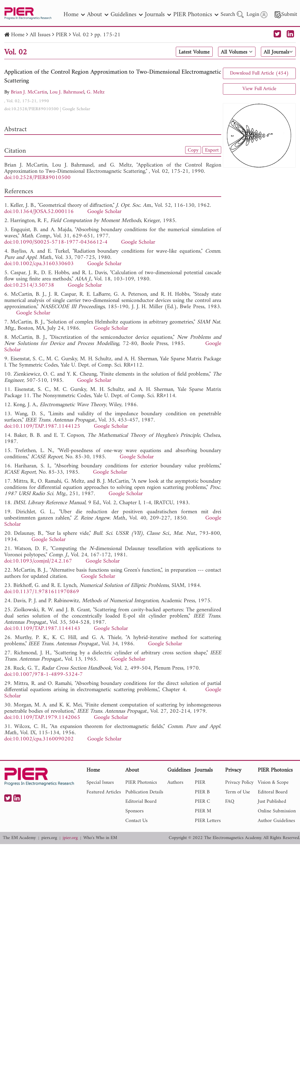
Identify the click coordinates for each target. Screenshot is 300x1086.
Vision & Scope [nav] (273, 782)
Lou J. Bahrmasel (67, 92)
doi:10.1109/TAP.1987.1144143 (42, 629)
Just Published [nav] (272, 801)
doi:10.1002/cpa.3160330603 (39, 264)
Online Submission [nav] (277, 811)
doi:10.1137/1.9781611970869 (41, 592)
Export (212, 150)
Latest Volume (192, 52)
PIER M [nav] (203, 811)
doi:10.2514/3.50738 (29, 285)
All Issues (40, 35)
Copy (193, 150)
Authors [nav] (175, 782)
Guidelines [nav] (127, 14)
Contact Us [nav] (136, 820)
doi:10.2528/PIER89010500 (31, 109)
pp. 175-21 (107, 35)
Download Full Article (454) (259, 73)
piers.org (49, 838)
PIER (61, 35)
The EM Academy (19, 838)
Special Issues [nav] (100, 782)
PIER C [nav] (202, 801)
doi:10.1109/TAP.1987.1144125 (42, 426)
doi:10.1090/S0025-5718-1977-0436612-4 (55, 242)
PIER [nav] (200, 782)
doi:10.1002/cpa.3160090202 (39, 739)
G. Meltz (96, 92)
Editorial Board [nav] (141, 801)
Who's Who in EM (100, 838)
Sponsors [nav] (134, 811)
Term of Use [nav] (237, 792)
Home (17, 35)
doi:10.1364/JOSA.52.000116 (39, 212)
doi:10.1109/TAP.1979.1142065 (42, 718)
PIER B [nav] (202, 792)
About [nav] (97, 14)
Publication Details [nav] (144, 792)
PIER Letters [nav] (208, 820)
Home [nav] (74, 14)
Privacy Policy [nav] (239, 782)
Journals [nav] (158, 14)
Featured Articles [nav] (103, 792)
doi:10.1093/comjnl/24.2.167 (38, 561)
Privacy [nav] (233, 770)
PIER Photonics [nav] (195, 14)
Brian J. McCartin (29, 92)
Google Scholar (76, 109)
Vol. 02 (81, 35)
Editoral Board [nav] (273, 792)
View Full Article (259, 88)
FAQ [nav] (229, 801)
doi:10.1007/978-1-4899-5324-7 (43, 675)
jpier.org (70, 838)
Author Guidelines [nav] (276, 820)
